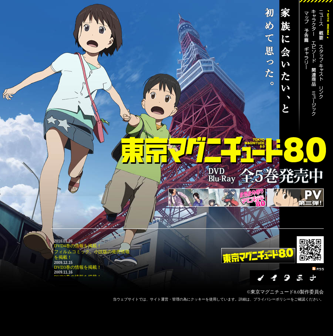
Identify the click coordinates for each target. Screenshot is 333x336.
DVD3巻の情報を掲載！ (77, 267)
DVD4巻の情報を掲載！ (77, 245)
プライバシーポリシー (271, 299)
